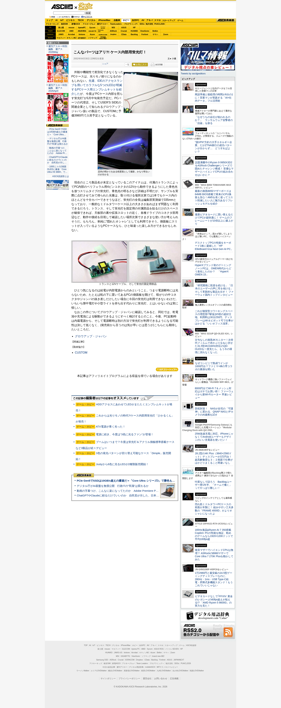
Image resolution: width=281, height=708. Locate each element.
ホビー (126, 20)
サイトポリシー (108, 678)
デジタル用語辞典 (136, 667)
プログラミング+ (131, 24)
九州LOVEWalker (164, 671)
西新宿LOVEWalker (132, 671)
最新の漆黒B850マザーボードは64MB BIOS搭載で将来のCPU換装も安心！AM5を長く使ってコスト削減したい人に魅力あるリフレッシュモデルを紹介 (214, 197)
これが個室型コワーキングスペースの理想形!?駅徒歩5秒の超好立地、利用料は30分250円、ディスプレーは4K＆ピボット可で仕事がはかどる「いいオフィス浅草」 (214, 317)
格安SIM (64, 24)
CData (123, 34)
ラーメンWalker (82, 671)
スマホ (157, 20)
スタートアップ (168, 20)
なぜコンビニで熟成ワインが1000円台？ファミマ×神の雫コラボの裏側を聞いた (213, 366)
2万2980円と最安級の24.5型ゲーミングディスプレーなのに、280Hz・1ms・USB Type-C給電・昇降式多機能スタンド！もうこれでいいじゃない (214, 579)
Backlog (134, 34)
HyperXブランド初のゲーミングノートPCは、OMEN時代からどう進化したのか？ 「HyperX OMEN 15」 (213, 270)
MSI (113, 28)
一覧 (127, 64)
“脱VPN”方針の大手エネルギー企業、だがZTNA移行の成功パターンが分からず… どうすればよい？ (213, 147)
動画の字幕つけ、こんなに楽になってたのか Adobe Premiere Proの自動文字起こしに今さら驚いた (138, 490)
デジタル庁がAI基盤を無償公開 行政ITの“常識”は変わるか (113, 485)
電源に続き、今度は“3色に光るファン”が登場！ (125, 434)
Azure (92, 34)
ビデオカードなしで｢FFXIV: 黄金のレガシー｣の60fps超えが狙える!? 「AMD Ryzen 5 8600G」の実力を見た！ (214, 601)
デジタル (91, 20)
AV (143, 20)
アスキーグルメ (89, 24)
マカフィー (61, 38)
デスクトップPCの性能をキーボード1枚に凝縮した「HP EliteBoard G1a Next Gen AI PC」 (214, 245)
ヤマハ (155, 34)
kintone (82, 34)
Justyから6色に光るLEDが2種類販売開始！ (122, 464)
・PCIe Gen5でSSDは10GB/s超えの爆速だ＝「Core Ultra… (57, 132)
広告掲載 (174, 678)
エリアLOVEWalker (99, 671)
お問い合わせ (160, 678)
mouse (71, 28)
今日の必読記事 (108, 667)
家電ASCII (76, 24)
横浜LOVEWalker (115, 671)
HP (134, 28)
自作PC (135, 20)
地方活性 (149, 24)
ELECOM (61, 31)
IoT (62, 20)
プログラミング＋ (157, 663)
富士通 (61, 28)
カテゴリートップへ (167, 369)
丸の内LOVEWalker (180, 671)
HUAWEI (134, 31)
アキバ (149, 20)
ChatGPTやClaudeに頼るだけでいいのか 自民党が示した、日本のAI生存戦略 (124, 495)
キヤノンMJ (71, 38)
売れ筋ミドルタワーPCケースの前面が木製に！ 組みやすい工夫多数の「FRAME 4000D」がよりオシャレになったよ (214, 509)
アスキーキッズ (52, 24)
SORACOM (130, 660)
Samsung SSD (102, 660)
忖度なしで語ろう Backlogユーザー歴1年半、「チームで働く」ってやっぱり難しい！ (213, 485)
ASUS (123, 28)
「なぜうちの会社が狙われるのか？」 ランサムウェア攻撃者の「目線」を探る (214, 120)
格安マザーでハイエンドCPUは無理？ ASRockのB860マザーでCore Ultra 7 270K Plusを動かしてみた (214, 554)
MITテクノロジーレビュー (167, 667)
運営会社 (147, 678)
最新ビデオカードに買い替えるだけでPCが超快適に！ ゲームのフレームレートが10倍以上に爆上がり (214, 219)
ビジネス (70, 20)
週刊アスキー (102, 24)
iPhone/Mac (104, 20)
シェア (105, 64)
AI (56, 20)
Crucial (124, 31)
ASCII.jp (62, 6)
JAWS (60, 34)
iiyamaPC (82, 28)
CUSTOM (81, 352)
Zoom (165, 34)
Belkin (155, 31)
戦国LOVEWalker (197, 671)
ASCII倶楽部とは (60, 176)
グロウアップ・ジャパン (91, 336)
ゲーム (180, 20)
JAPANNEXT (82, 38)
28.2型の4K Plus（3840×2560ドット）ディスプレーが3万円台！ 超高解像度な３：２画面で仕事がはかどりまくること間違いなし (214, 458)
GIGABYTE (92, 31)
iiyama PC (135, 649)
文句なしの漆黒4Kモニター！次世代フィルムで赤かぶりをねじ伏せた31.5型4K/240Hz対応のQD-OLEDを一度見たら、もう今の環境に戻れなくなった (214, 346)
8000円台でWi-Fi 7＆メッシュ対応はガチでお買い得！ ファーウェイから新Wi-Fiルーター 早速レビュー (214, 393)
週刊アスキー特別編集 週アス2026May (57, 49)
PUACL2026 (159, 24)
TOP (86, 645)
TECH (81, 20)
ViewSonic (144, 31)
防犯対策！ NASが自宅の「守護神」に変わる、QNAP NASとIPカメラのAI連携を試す (214, 411)
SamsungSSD (100, 30)
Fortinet (144, 34)
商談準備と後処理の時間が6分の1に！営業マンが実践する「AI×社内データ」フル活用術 (214, 97)
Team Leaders (142, 663)
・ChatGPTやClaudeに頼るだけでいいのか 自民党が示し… (57, 160)
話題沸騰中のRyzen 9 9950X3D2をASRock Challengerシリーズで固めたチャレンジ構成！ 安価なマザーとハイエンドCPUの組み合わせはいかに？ (214, 168)
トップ (49, 20)
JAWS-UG (118, 653)
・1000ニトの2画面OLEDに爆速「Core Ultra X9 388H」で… (57, 169)
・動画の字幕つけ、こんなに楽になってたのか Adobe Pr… (57, 151)
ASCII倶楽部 (226, 20)
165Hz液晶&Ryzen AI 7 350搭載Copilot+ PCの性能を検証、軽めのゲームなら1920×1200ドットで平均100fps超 (214, 534)
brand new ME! (158, 656)
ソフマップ (92, 38)
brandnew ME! (103, 37)
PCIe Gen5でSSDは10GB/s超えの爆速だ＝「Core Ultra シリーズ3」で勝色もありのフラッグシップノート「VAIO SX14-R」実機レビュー (161, 480)
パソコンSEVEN (102, 27)
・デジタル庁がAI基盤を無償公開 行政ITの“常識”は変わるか (57, 141)
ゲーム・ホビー (86, 6)
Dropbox (113, 34)
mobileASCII (150, 667)
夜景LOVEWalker (148, 671)
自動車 (117, 20)
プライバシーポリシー (129, 678)
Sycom (92, 28)
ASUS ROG (82, 31)
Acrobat (71, 34)
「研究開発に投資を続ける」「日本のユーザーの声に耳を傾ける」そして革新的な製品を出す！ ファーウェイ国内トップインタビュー (214, 290)
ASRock (113, 31)
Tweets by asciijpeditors (193, 73)
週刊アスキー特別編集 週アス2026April (57, 88)
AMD (71, 31)
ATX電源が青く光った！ (110, 426)
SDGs (142, 24)
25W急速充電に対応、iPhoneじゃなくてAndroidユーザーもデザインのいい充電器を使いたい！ (214, 436)
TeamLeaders (116, 24)
